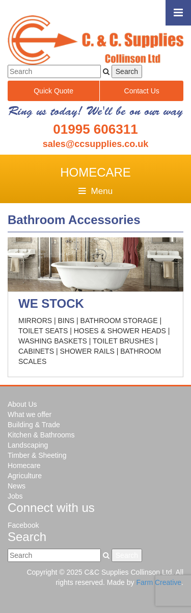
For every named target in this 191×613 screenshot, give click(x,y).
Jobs (15, 496)
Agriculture (25, 476)
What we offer (29, 414)
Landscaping (28, 445)
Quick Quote (53, 91)
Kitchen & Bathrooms (41, 435)
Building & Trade (34, 425)
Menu (95, 191)
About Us (22, 404)
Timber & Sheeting (37, 455)
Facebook (23, 525)
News (16, 486)
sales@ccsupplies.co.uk (96, 144)
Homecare (24, 465)
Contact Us (141, 91)
